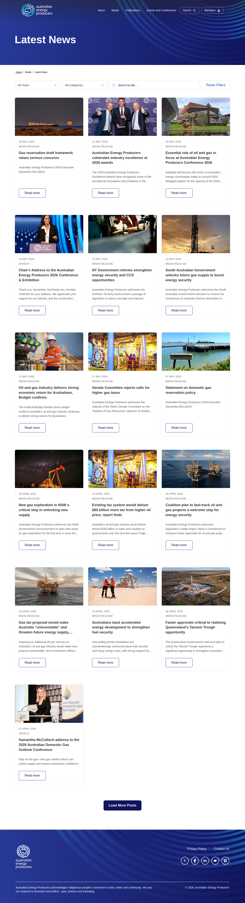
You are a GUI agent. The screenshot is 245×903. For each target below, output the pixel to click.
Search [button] (189, 10)
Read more (32, 193)
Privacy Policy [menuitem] (197, 848)
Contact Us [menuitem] (221, 848)
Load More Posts (122, 805)
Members (212, 10)
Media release (29, 146)
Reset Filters (215, 85)
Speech (24, 263)
